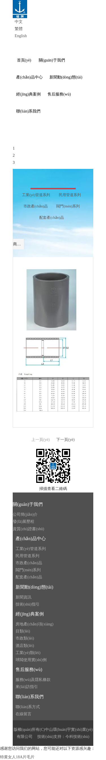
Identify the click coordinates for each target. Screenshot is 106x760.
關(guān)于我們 (28, 504)
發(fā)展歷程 (23, 521)
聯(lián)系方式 (28, 707)
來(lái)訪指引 (27, 687)
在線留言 (23, 714)
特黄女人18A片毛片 (17, 757)
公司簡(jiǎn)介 (25, 514)
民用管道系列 (27, 556)
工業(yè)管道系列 (31, 549)
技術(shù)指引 (28, 604)
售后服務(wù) (29, 669)
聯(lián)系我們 (30, 696)
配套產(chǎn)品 (29, 577)
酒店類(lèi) (25, 646)
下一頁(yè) (65, 440)
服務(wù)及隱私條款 (33, 680)
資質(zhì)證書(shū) (28, 529)
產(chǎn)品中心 (31, 538)
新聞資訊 (23, 597)
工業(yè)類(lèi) (28, 653)
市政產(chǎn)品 (29, 563)
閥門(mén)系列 (28, 570)
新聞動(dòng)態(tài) (34, 587)
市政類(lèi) (25, 638)
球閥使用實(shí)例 (31, 660)
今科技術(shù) (77, 736)
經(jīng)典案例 (30, 614)
